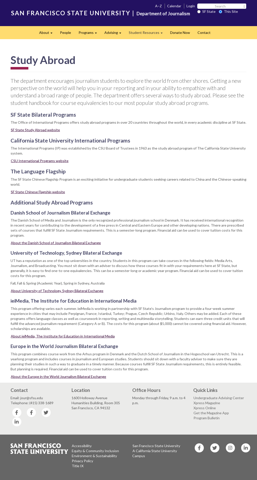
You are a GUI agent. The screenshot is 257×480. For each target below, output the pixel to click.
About (47, 34)
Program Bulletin (207, 418)
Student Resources (147, 34)
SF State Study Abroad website (35, 130)
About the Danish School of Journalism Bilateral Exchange (56, 243)
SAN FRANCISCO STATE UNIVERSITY (70, 13)
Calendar (174, 6)
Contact (204, 32)
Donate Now (180, 32)
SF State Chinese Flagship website (38, 192)
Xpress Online (205, 408)
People (65, 32)
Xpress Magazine (207, 403)
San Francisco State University (156, 446)
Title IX (78, 466)
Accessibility (82, 446)
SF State (206, 11)
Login (190, 6)
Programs (90, 34)
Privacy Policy (82, 461)
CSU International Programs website (40, 161)
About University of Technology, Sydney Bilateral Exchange (57, 291)
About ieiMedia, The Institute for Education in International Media (63, 336)
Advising (114, 34)
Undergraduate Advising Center (219, 398)
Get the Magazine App (211, 413)
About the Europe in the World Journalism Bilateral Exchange (58, 376)
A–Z (158, 6)
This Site (228, 11)
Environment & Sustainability (94, 456)
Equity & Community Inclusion (95, 451)
